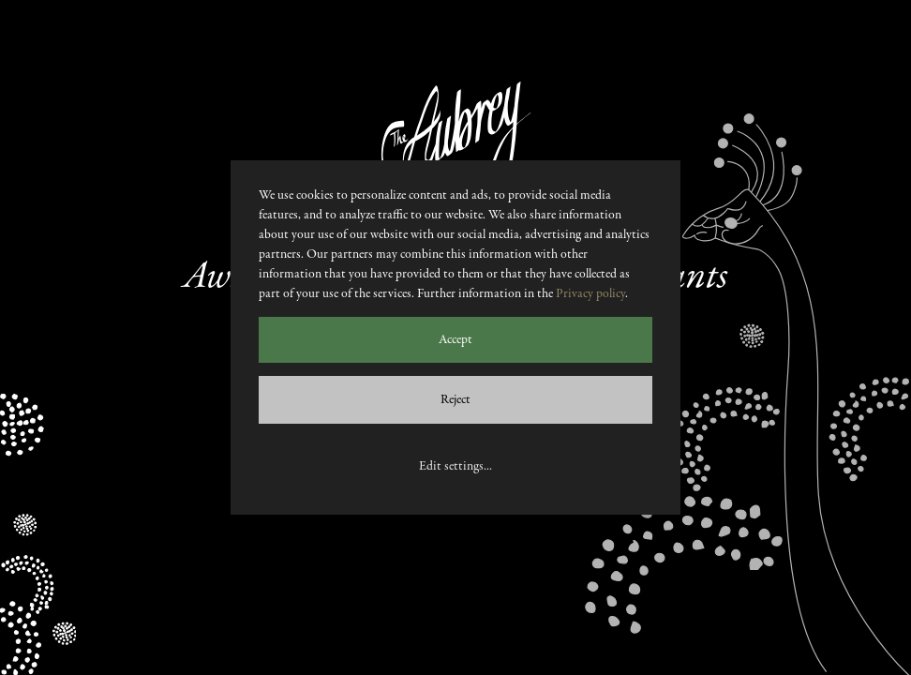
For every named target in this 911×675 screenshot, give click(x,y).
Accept (455, 340)
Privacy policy (590, 294)
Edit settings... (455, 466)
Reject (455, 400)
